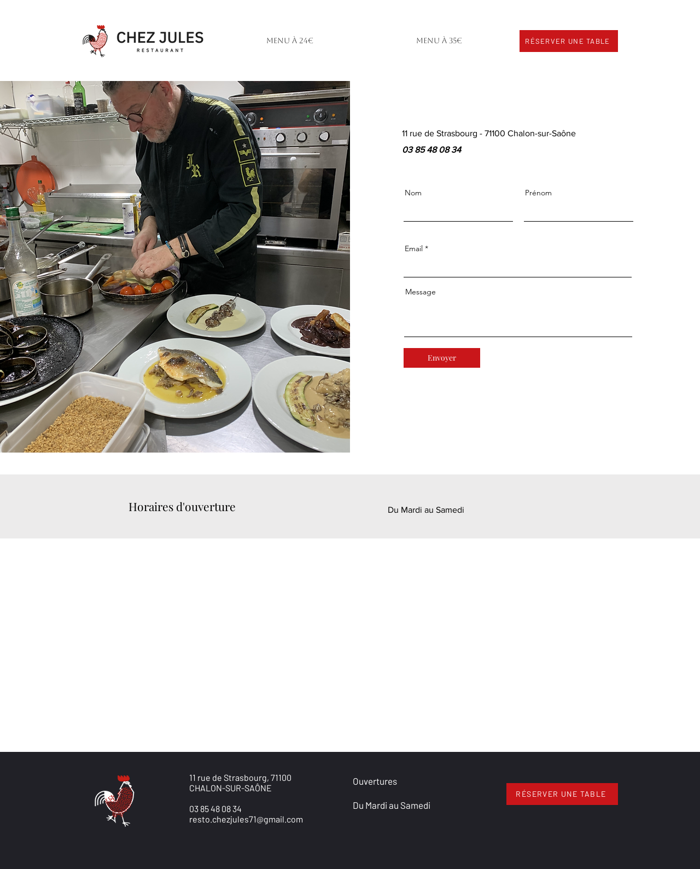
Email (414, 248)
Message (420, 292)
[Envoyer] (442, 358)
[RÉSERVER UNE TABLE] (569, 41)
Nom (413, 192)
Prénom (538, 192)
